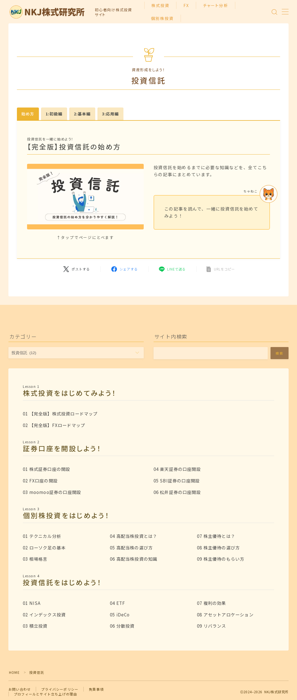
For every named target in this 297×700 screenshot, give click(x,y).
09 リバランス (211, 626)
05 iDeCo (120, 614)
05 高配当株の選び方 (131, 547)
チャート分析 (215, 5)
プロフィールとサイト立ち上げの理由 (45, 694)
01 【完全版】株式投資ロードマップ (60, 413)
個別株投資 (162, 18)
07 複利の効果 (211, 603)
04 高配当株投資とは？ (133, 536)
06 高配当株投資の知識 (133, 559)
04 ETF (117, 603)
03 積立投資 (35, 626)
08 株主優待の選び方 (218, 547)
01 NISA (32, 603)
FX (186, 5)
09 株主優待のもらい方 (220, 559)
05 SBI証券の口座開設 (177, 480)
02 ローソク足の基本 (44, 547)
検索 (279, 353)
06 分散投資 (122, 626)
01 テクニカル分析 (42, 536)
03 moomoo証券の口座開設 (52, 492)
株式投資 (160, 5)
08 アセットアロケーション (225, 614)
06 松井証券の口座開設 (177, 492)
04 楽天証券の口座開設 (177, 469)
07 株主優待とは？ (216, 536)
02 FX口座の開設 (40, 480)
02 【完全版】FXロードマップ (54, 425)
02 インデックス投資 (44, 614)
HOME (14, 672)
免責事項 (96, 689)
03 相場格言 (35, 559)
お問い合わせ (19, 689)
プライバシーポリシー (59, 689)
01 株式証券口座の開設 (46, 469)
